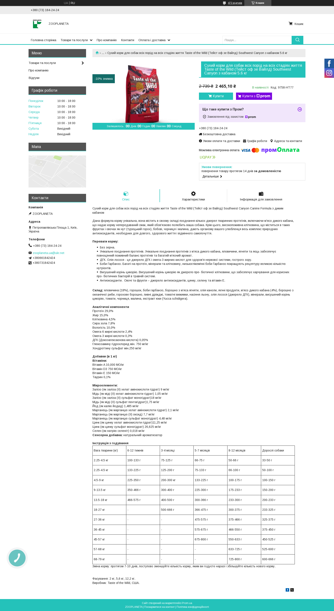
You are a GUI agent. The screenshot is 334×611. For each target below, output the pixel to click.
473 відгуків (235, 2)
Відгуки (34, 78)
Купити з (256, 96)
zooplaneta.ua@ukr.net (48, 253)
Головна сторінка (43, 40)
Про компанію (107, 40)
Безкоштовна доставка (219, 134)
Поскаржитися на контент (159, 606)
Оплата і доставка (152, 40)
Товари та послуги (74, 40)
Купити (218, 96)
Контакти (127, 40)
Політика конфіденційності (193, 606)
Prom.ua (187, 603)
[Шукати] (297, 40)
